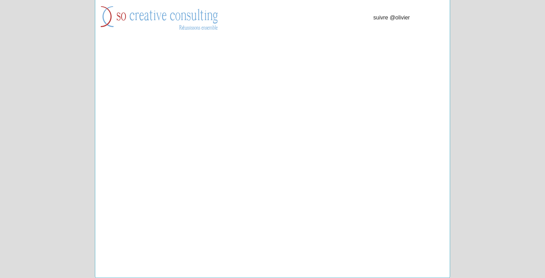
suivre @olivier (391, 17)
